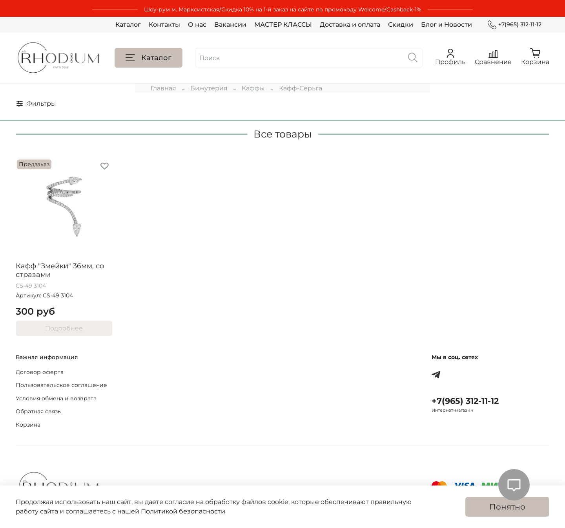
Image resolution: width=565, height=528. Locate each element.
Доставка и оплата (350, 24)
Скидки (400, 24)
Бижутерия (209, 88)
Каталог (128, 24)
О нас (197, 24)
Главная (163, 88)
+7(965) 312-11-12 (514, 24)
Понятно (507, 507)
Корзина (28, 424)
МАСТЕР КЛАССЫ (283, 24)
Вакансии (230, 24)
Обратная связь (38, 411)
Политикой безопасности (183, 511)
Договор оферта (40, 372)
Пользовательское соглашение (61, 385)
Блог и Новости (446, 24)
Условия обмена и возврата (56, 398)
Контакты (164, 24)
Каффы (253, 88)
